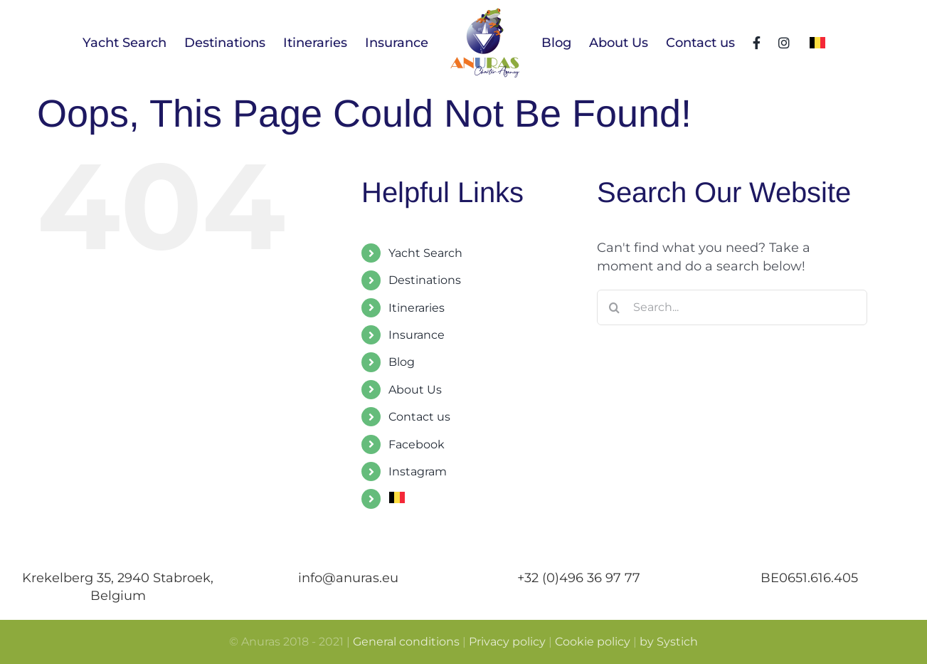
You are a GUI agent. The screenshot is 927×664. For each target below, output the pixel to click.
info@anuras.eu (348, 578)
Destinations (424, 280)
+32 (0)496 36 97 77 (578, 578)
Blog (401, 362)
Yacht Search (425, 253)
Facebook (416, 444)
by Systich (669, 641)
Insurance (416, 335)
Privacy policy (507, 641)
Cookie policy (592, 641)
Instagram (417, 471)
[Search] (614, 307)
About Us (415, 389)
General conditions (406, 641)
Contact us (419, 416)
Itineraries (416, 308)
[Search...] (732, 307)
